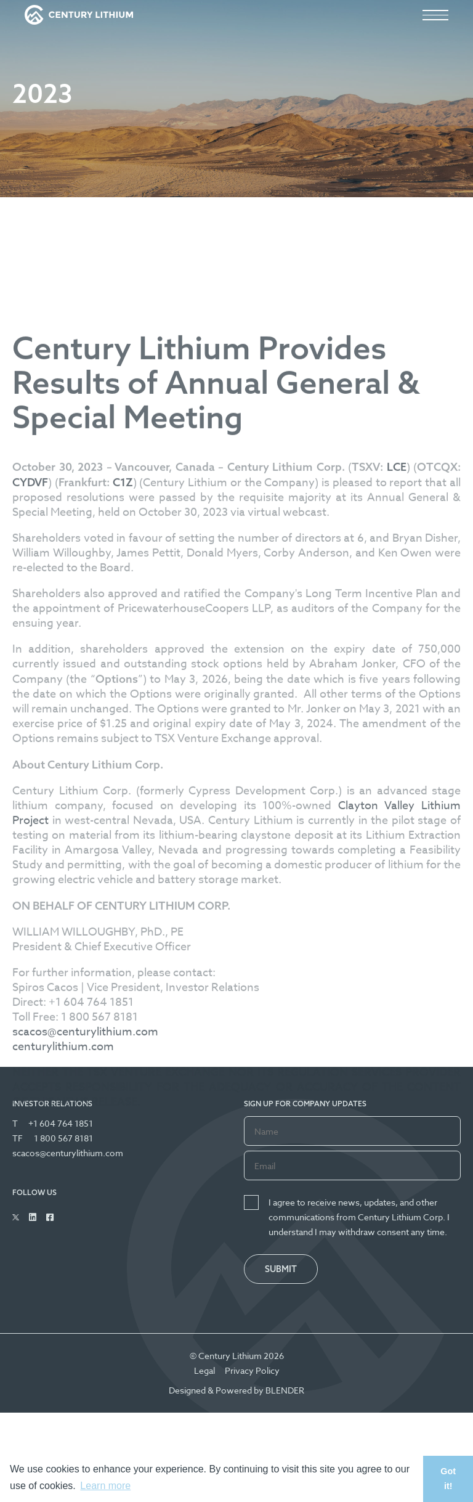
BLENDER (284, 1390)
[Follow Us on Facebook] (50, 1217)
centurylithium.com (63, 1194)
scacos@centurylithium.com (85, 1180)
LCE (396, 615)
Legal (204, 1370)
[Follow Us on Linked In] (32, 1217)
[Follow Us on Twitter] (15, 1217)
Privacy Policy (252, 1370)
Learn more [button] (105, 1485)
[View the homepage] (79, 15)
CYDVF (30, 630)
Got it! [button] (448, 1478)
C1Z (123, 630)
